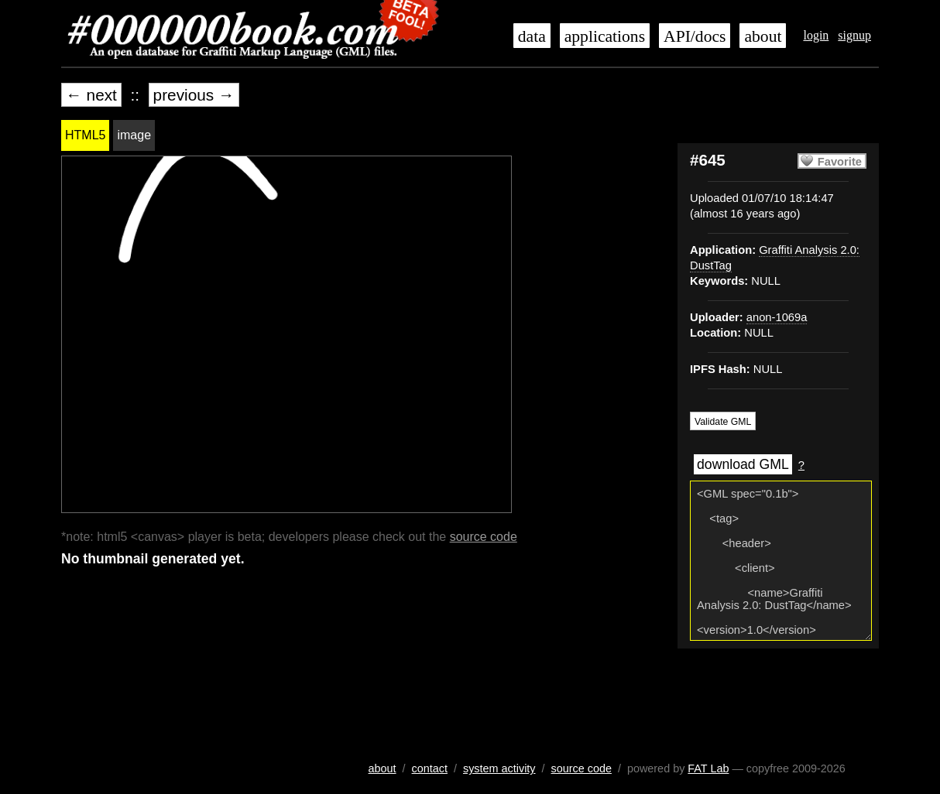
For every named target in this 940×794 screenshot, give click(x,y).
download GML (743, 464)
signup (854, 35)
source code (483, 536)
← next (91, 95)
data (532, 36)
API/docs (695, 36)
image (134, 135)
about (762, 36)
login (816, 35)
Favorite (840, 162)
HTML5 (85, 135)
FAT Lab (708, 768)
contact (430, 768)
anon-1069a (777, 317)
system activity (499, 768)
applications (604, 36)
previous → (194, 95)
